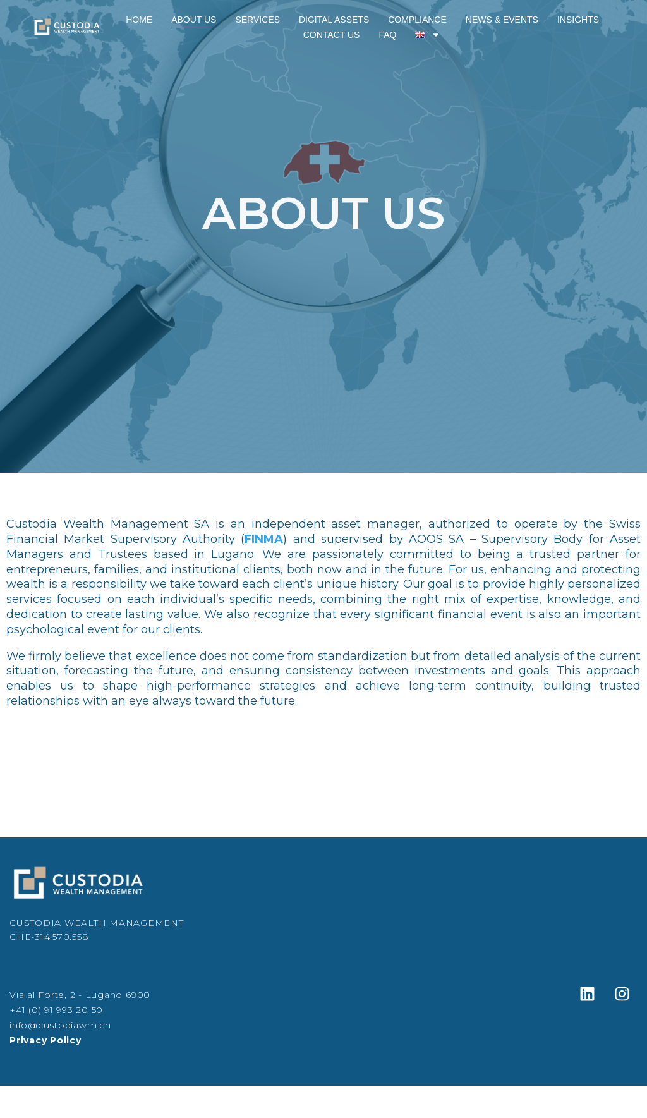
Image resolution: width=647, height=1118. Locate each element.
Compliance (417, 20)
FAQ (387, 35)
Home (139, 20)
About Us (193, 20)
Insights (578, 20)
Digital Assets (334, 20)
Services (257, 20)
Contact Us (331, 35)
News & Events (502, 20)
